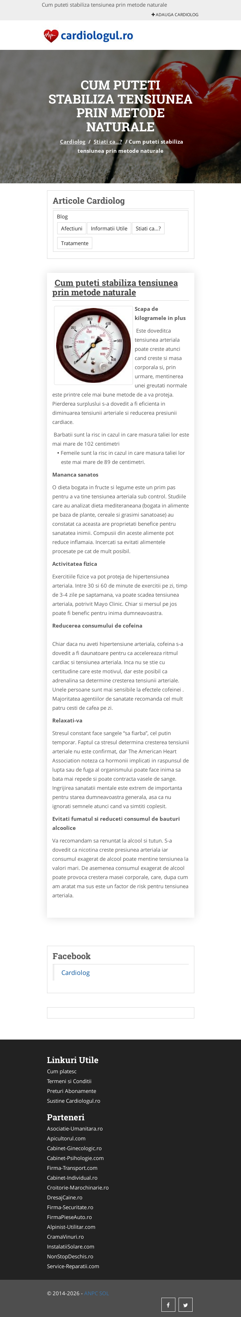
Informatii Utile (109, 228)
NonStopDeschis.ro (70, 1256)
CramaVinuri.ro (65, 1236)
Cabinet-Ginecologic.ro (74, 1148)
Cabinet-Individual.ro (72, 1177)
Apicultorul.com (66, 1138)
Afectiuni (71, 228)
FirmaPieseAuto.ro (69, 1217)
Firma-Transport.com (72, 1168)
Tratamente (74, 243)
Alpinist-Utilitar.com (71, 1227)
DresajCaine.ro (64, 1197)
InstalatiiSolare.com (70, 1246)
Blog (62, 216)
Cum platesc (61, 1071)
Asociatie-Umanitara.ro (75, 1128)
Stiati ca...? (108, 141)
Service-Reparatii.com (73, 1266)
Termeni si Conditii (69, 1081)
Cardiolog (72, 141)
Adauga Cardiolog (175, 15)
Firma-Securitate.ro (70, 1207)
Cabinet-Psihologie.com (75, 1158)
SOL (104, 1293)
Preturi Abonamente (71, 1091)
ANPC (91, 1293)
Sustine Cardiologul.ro (73, 1101)
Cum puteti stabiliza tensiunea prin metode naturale (115, 287)
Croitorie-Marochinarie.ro (78, 1187)
